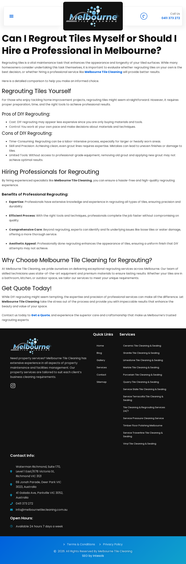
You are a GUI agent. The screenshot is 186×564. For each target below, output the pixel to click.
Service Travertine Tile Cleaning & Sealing (143, 434)
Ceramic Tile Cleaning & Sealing (142, 345)
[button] (11, 16)
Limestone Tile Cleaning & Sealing (143, 360)
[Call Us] (143, 16)
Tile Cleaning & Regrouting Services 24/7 (144, 409)
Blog (99, 353)
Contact (101, 374)
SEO (85, 556)
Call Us (175, 14)
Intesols (98, 556)
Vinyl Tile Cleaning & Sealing (139, 443)
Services (102, 367)
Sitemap (102, 382)
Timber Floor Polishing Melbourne (142, 425)
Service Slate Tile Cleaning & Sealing (144, 389)
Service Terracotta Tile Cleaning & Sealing (143, 398)
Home (100, 345)
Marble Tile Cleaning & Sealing (141, 367)
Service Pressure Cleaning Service (143, 418)
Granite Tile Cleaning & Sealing (141, 353)
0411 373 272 (170, 18)
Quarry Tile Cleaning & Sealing (141, 382)
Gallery (101, 360)
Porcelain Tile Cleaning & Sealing (142, 374)
